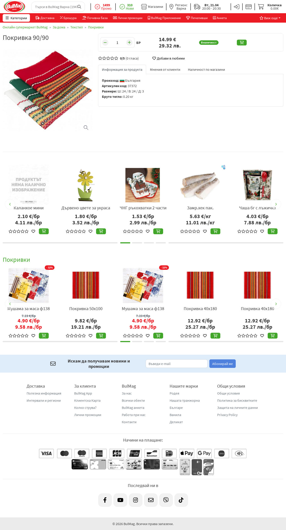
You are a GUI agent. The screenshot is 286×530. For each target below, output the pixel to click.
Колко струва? (85, 407)
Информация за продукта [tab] (122, 69)
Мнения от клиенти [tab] (165, 69)
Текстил (76, 27)
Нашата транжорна (185, 400)
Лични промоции (87, 414)
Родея (174, 393)
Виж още (268, 18)
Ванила (175, 414)
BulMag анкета (133, 407)
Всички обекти (133, 400)
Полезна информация (44, 393)
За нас (127, 393)
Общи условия (228, 393)
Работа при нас (133, 414)
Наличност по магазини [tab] (206, 69)
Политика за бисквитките (237, 400)
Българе (176, 407)
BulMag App (83, 393)
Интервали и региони (44, 400)
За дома (59, 27)
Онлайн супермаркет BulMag (25, 27)
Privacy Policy (227, 414)
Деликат (176, 422)
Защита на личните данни (237, 407)
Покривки (96, 27)
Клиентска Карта (87, 400)
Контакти (129, 422)
